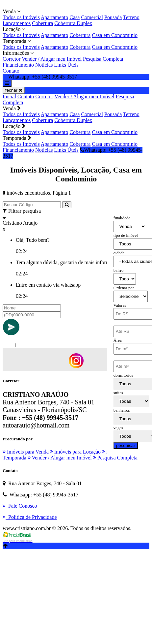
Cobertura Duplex (73, 23)
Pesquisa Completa (103, 59)
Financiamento (18, 65)
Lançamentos (17, 23)
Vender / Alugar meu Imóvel (52, 59)
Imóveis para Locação (75, 452)
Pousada (113, 17)
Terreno (131, 17)
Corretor (11, 59)
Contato (11, 71)
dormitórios (123, 375)
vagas (118, 428)
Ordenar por (124, 288)
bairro (119, 270)
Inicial (9, 96)
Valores (120, 305)
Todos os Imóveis (21, 17)
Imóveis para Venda (26, 452)
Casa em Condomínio (115, 35)
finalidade (122, 218)
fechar (13, 90)
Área (118, 340)
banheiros (122, 410)
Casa (74, 17)
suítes (118, 393)
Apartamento (54, 17)
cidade (119, 253)
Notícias (44, 65)
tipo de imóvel (126, 235)
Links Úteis (66, 65)
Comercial (92, 17)
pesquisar (125, 445)
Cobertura (42, 23)
